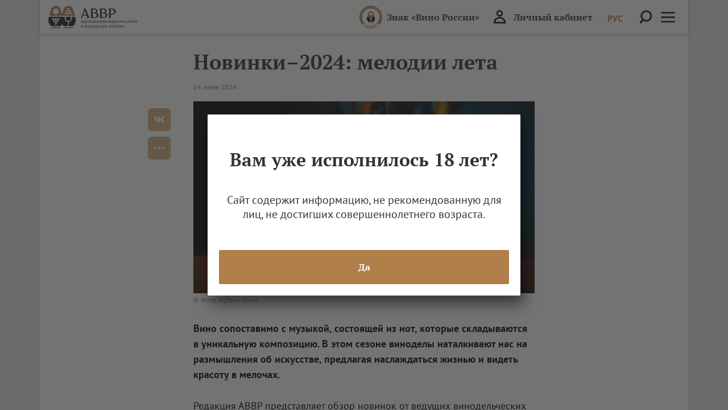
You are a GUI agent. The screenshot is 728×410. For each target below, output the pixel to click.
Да (364, 267)
